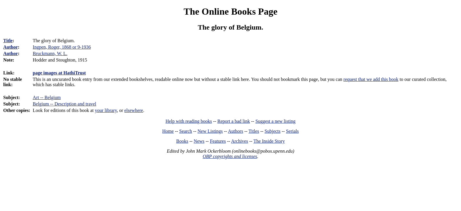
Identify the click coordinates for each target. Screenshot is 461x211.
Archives (239, 141)
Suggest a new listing (275, 121)
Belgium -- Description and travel (64, 103)
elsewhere (133, 110)
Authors (235, 131)
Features (218, 141)
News (199, 141)
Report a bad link (233, 121)
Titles (253, 131)
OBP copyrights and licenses (230, 156)
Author (10, 47)
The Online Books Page (230, 11)
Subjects (272, 131)
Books (182, 141)
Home (168, 131)
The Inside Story (269, 141)
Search (185, 131)
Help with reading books (189, 121)
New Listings (210, 131)
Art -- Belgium (47, 97)
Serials (292, 131)
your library (106, 110)
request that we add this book (370, 79)
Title (8, 40)
